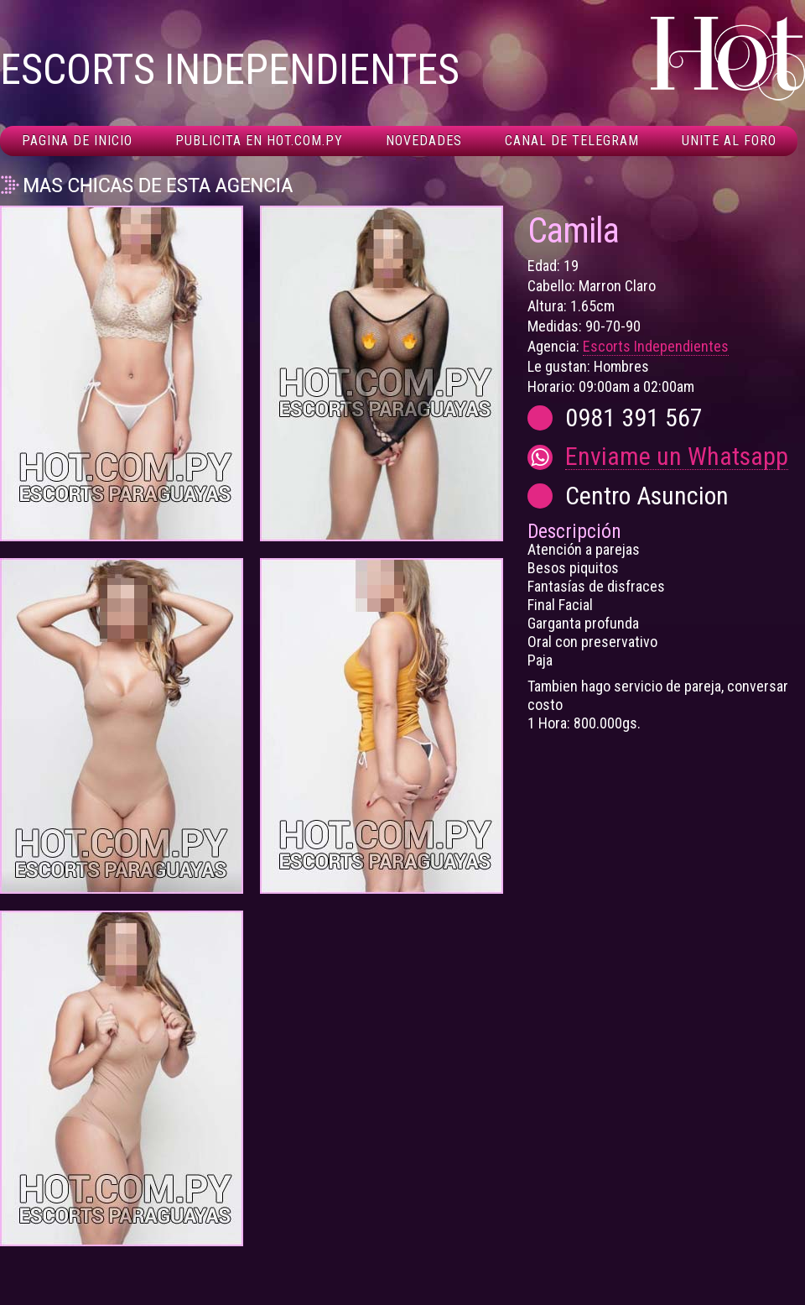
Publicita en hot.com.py (259, 141)
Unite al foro (729, 141)
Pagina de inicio (77, 141)
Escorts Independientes (656, 346)
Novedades (424, 141)
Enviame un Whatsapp (676, 457)
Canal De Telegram (572, 141)
